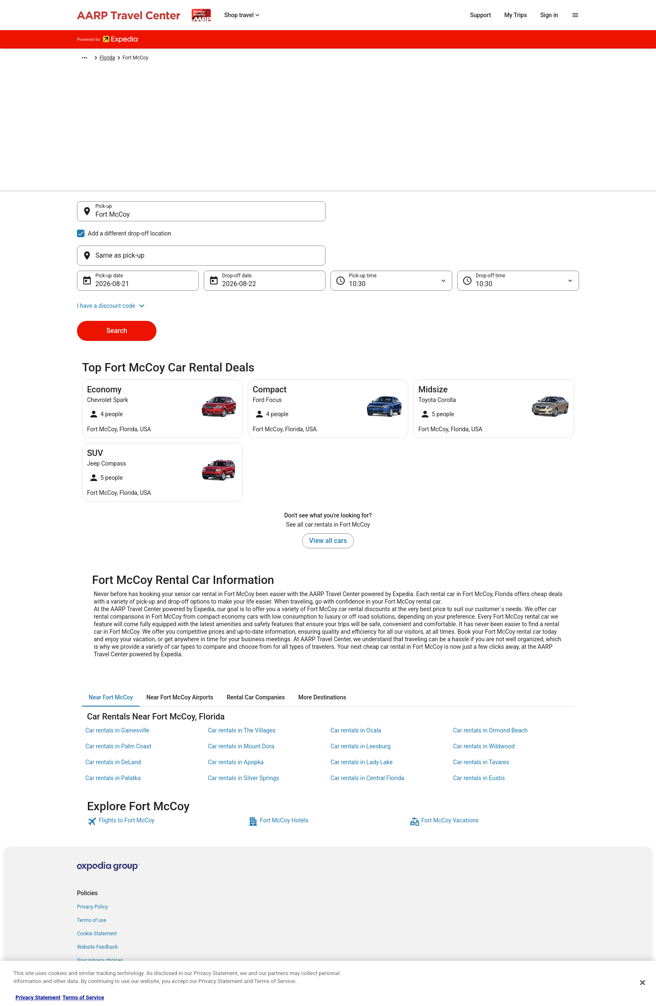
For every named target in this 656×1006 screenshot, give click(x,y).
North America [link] (173, 59)
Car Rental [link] (138, 59)
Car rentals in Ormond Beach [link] (490, 690)
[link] (166, 781)
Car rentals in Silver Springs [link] (243, 738)
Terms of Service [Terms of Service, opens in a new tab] (83, 997)
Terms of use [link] (91, 880)
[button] (328, 266)
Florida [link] (268, 59)
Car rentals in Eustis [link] (479, 738)
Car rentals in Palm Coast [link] (118, 706)
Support (480, 15)
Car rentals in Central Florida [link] (367, 738)
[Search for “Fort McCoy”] (201, 301)
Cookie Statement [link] (97, 893)
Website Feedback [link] (97, 907)
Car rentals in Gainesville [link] (117, 690)
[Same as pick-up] (455, 215)
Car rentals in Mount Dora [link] (241, 706)
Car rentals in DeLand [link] (113, 722)
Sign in (549, 15)
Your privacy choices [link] (100, 920)
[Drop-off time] (518, 240)
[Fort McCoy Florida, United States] (201, 253)
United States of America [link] (225, 59)
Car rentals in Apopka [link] (236, 722)
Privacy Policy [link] (92, 867)
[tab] (111, 657)
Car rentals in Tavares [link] (481, 722)
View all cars (328, 500)
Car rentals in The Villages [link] (242, 690)
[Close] (642, 982)
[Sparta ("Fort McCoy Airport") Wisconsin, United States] (201, 278)
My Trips (516, 15)
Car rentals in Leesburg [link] (360, 706)
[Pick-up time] (391, 240)
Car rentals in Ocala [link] (356, 690)
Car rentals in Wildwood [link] (484, 706)
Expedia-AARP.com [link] (98, 59)
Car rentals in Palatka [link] (113, 738)
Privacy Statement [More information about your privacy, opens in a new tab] (37, 997)
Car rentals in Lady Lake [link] (361, 722)
